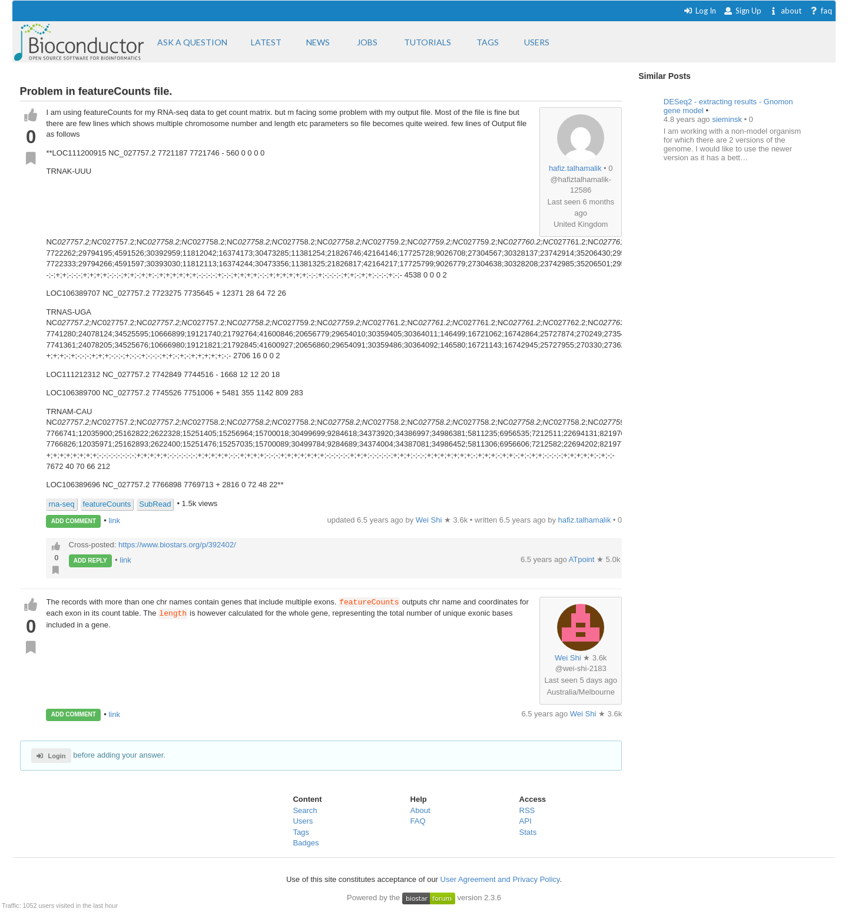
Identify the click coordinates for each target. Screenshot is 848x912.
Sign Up (742, 10)
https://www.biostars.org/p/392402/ (177, 544)
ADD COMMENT (73, 521)
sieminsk (728, 119)
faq (820, 10)
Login (51, 755)
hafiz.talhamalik (575, 168)
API (525, 821)
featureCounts (107, 504)
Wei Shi (568, 657)
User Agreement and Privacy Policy (500, 879)
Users (303, 821)
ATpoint (583, 559)
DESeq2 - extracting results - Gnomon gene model (728, 106)
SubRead (155, 504)
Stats (528, 832)
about (785, 10)
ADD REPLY (90, 560)
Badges (306, 842)
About (420, 810)
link (114, 520)
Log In (700, 10)
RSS (527, 810)
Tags (301, 832)
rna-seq (61, 504)
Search (305, 810)
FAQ (418, 821)
